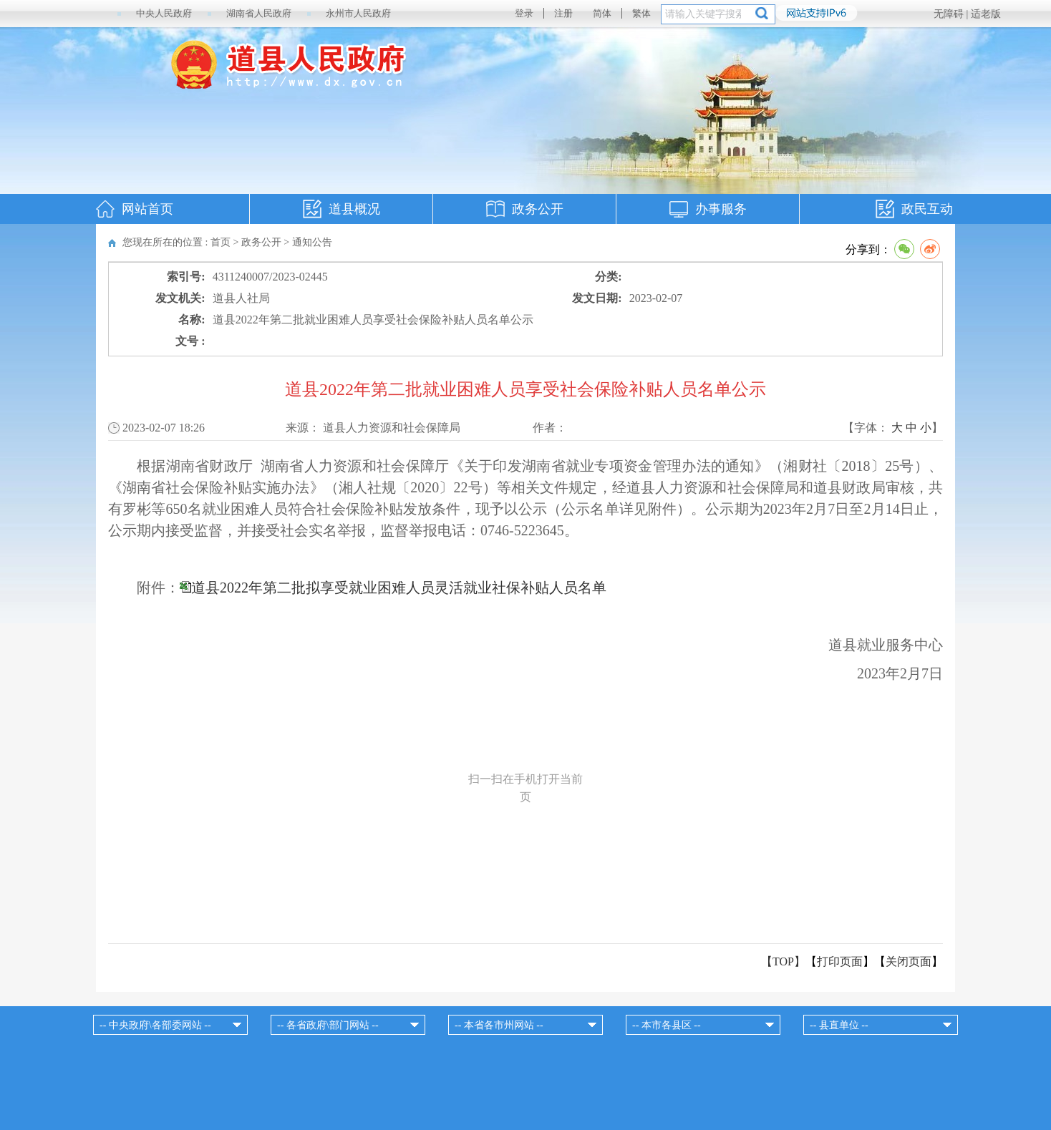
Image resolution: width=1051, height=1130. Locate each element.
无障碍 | (952, 14)
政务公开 (537, 209)
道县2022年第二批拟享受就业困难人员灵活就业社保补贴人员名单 (398, 587)
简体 (602, 13)
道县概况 (354, 209)
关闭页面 (908, 961)
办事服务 (721, 209)
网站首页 (147, 209)
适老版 (986, 14)
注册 (563, 13)
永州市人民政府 (358, 13)
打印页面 (840, 961)
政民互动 (927, 209)
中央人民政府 (164, 13)
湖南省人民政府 (258, 13)
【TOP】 (783, 961)
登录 (524, 13)
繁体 (641, 13)
